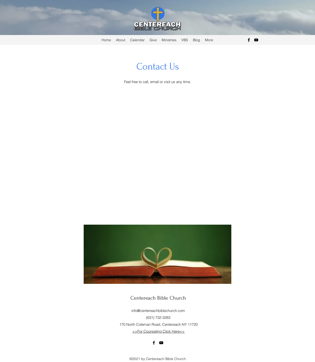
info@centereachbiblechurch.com (158, 310)
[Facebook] (248, 39)
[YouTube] (256, 39)
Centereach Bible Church (158, 298)
